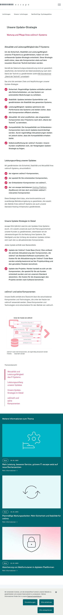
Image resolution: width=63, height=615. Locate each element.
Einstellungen (30, 602)
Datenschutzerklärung (34, 596)
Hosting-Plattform (39, 187)
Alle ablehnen (46, 602)
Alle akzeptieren (45, 610)
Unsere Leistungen (21, 14)
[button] (60, 4)
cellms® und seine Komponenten (13, 401)
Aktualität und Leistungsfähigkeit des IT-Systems (15, 374)
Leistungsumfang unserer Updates (15, 383)
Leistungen (6, 14)
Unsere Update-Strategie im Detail (15, 391)
